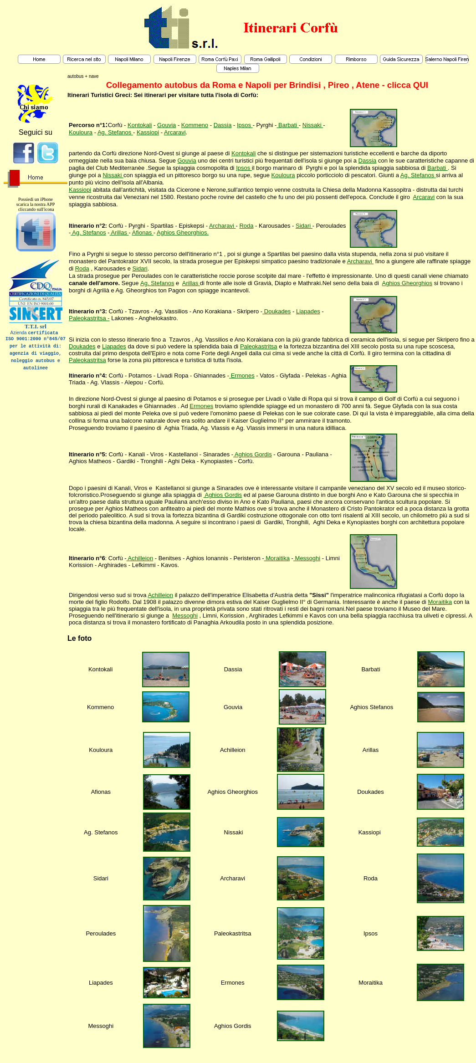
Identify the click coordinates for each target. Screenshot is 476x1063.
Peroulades (101, 933)
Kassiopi (148, 132)
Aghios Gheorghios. (183, 232)
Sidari (304, 225)
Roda (246, 225)
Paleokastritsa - (89, 318)
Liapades (308, 311)
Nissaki (312, 125)
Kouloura (80, 132)
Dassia (223, 125)
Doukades (276, 311)
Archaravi (222, 225)
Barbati (287, 125)
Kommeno (194, 125)
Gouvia (166, 125)
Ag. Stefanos (115, 132)
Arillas (119, 232)
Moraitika (277, 558)
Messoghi (306, 558)
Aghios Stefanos (371, 707)
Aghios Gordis (252, 454)
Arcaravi (175, 132)
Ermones (242, 375)
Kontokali (140, 125)
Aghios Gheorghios (407, 283)
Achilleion (140, 558)
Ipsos (245, 125)
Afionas (143, 232)
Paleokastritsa (258, 346)
